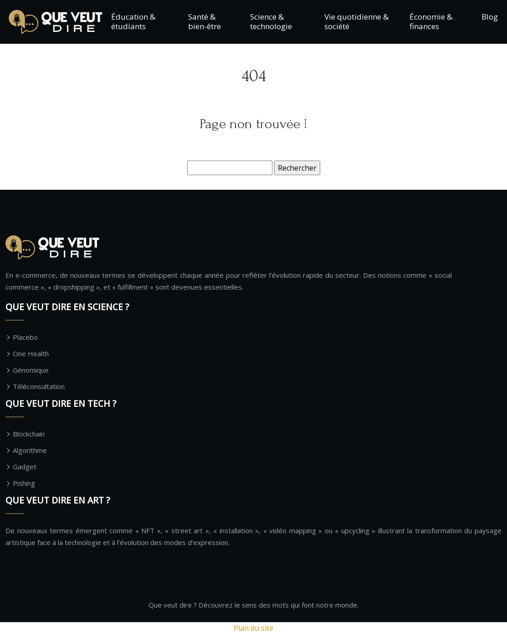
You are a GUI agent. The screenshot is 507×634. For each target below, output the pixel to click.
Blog (489, 16)
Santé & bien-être (204, 21)
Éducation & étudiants (133, 21)
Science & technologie (271, 21)
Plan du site (253, 628)
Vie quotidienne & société (356, 21)
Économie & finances (431, 21)
